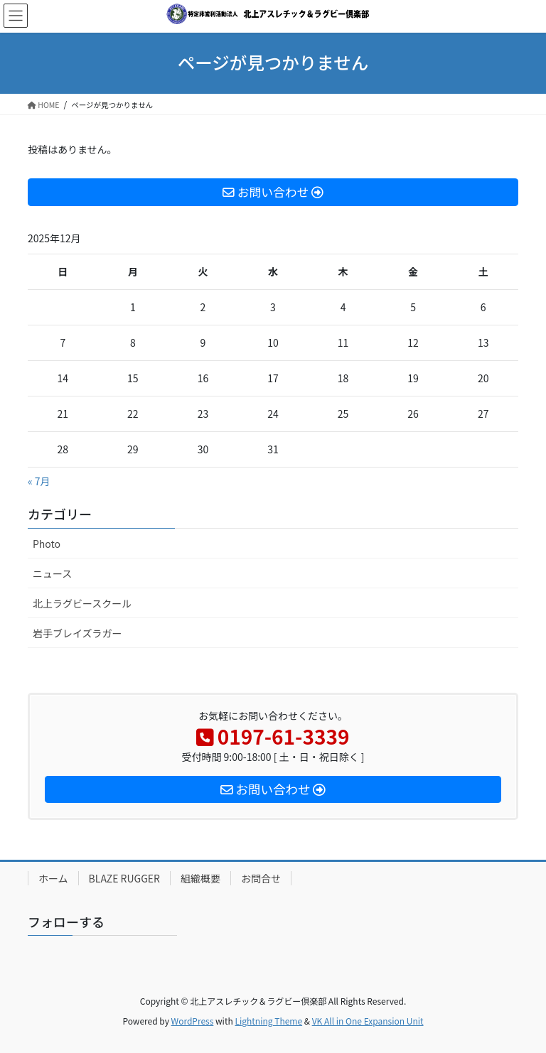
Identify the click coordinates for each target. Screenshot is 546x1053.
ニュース (52, 573)
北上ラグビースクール (82, 603)
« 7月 (39, 481)
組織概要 (200, 878)
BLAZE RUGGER (124, 878)
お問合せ (261, 878)
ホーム (53, 878)
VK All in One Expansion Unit (368, 1021)
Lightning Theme (268, 1021)
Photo (46, 543)
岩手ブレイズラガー (77, 633)
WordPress (192, 1021)
